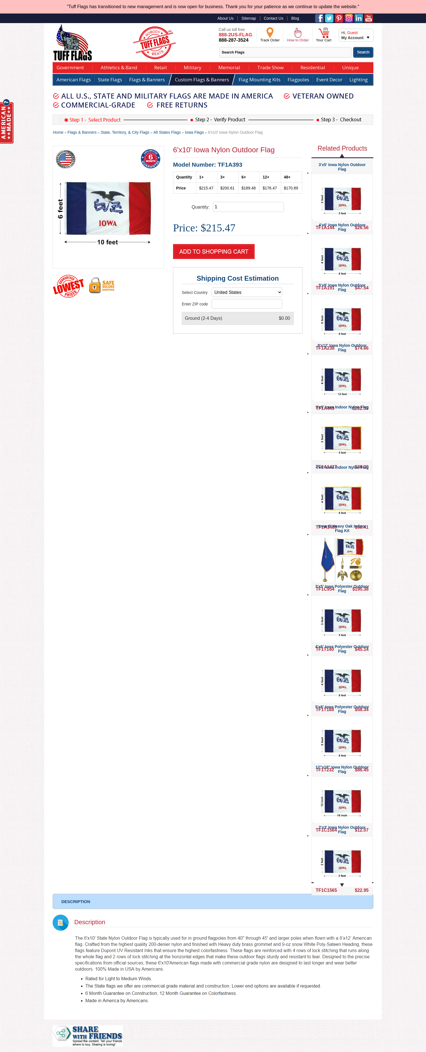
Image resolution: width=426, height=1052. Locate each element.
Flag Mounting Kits (260, 79)
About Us (226, 18)
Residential (313, 67)
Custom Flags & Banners (202, 79)
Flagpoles (298, 79)
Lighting (358, 79)
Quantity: (201, 207)
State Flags (110, 79)
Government (70, 67)
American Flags (74, 79)
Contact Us (273, 18)
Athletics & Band (119, 67)
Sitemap (248, 18)
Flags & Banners (147, 79)
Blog (295, 18)
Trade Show (270, 67)
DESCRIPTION (75, 901)
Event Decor (329, 79)
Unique (350, 67)
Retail (160, 67)
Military (192, 67)
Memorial (229, 67)
